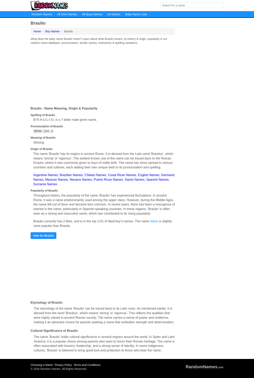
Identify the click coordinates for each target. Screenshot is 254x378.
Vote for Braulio (43, 235)
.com (204, 367)
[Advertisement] (103, 74)
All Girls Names (67, 14)
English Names (148, 175)
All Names (113, 14)
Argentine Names (45, 175)
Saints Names (135, 179)
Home (37, 31)
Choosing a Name (42, 364)
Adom (154, 221)
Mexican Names (56, 179)
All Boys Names (92, 14)
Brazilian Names (71, 175)
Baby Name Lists (136, 14)
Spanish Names (157, 179)
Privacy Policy (63, 364)
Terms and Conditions (87, 364)
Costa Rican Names (122, 175)
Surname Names (45, 184)
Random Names (42, 14)
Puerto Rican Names (108, 179)
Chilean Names (95, 175)
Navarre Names (81, 179)
